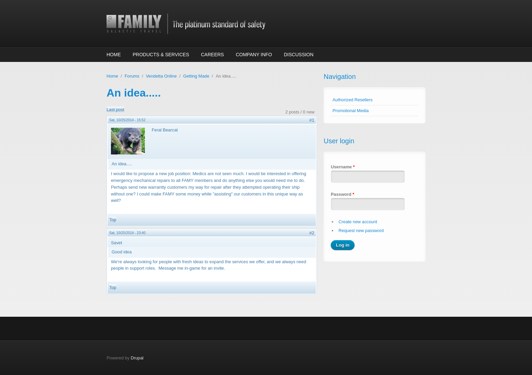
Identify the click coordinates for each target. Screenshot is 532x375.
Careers (212, 54)
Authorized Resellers (352, 99)
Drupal (137, 357)
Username (343, 166)
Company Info (254, 54)
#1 (311, 120)
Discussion (299, 54)
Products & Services (161, 54)
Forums (132, 76)
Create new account (358, 221)
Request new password (361, 230)
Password (342, 194)
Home (114, 54)
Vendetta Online (161, 76)
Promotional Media (350, 110)
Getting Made (196, 76)
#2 (311, 232)
